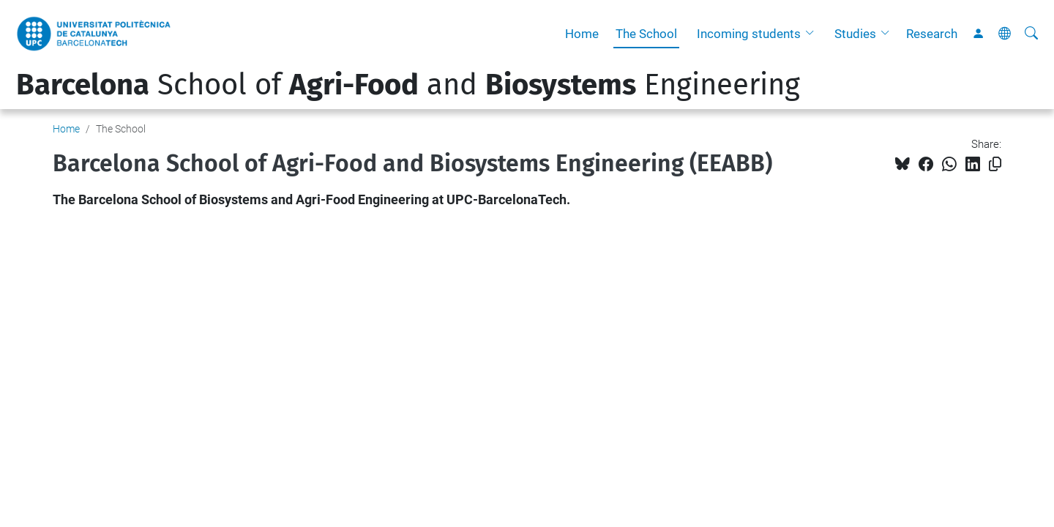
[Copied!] (995, 164)
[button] (813, 33)
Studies (855, 33)
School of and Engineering (408, 84)
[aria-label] (1031, 34)
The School (646, 33)
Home (582, 33)
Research (931, 33)
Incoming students (749, 33)
